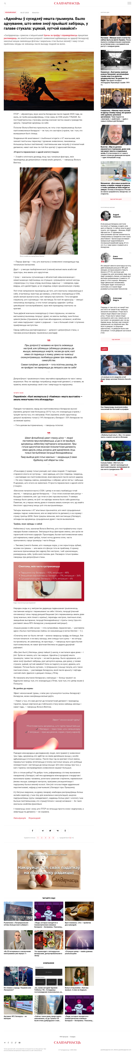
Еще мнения (116, 339)
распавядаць (10, 38)
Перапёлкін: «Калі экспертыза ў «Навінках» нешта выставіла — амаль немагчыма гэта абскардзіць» (48, 398)
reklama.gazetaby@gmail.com (122, 1049)
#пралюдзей (34, 818)
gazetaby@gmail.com (107, 1049)
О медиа (72, 1036)
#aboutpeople (20, 818)
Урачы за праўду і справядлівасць (60, 35)
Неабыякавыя (10, 12)
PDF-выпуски (64, 1036)
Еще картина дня (116, 199)
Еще (116, 475)
